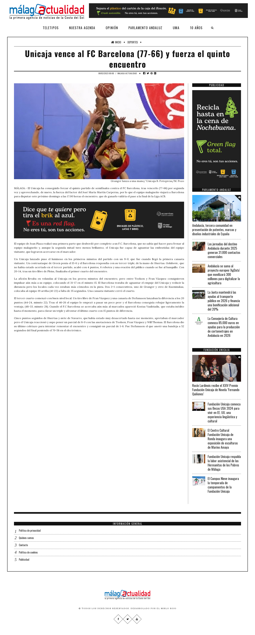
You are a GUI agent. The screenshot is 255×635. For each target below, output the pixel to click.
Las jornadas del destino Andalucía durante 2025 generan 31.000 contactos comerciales (224, 250)
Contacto (23, 545)
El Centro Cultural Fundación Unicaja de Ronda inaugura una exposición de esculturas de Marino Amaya (223, 438)
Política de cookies (28, 552)
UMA (176, 27)
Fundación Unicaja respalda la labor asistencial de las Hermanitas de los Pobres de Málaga (224, 462)
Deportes (133, 42)
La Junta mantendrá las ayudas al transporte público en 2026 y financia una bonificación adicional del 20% (224, 300)
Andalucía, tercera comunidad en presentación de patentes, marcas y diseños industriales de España (214, 229)
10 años (196, 27)
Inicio (116, 42)
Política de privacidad (30, 530)
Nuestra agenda (82, 27)
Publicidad (24, 559)
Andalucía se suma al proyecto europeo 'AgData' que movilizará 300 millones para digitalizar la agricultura (224, 274)
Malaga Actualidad (127, 73)
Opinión (112, 27)
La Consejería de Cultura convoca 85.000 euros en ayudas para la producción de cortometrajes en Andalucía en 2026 (224, 326)
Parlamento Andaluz (145, 27)
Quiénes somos (26, 538)
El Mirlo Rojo (166, 608)
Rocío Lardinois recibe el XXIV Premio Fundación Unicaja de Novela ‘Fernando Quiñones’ (215, 389)
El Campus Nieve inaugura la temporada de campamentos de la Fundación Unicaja (223, 484)
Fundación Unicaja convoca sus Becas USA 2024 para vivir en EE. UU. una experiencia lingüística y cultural (224, 412)
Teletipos (51, 27)
